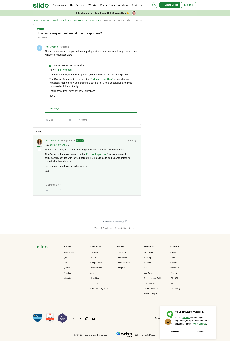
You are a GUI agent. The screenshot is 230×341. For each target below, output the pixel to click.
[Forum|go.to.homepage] (41, 5)
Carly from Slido (52, 140)
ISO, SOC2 (174, 278)
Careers (173, 263)
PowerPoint (95, 252)
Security (173, 273)
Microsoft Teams (96, 268)
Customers (174, 268)
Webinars (147, 263)
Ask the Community (72, 20)
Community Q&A (91, 20)
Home (35, 20)
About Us (174, 258)
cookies (186, 317)
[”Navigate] (42, 247)
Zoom (92, 273)
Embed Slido (95, 283)
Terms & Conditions (103, 228)
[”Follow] (73, 320)
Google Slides (96, 263)
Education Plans (123, 263)
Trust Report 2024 (151, 288)
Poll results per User (101, 79)
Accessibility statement (125, 228)
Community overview (50, 20)
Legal (172, 283)
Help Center (148, 252)
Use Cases (148, 273)
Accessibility (175, 288)
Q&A (65, 258)
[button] (169, 5)
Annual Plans (122, 258)
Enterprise (121, 268)
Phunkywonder (51, 47)
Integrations (68, 278)
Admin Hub (137, 5)
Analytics (67, 273)
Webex (93, 258)
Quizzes (67, 268)
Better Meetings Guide (153, 278)
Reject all (175, 332)
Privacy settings (199, 324)
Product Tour (69, 252)
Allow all (200, 332)
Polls (66, 263)
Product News (107, 5)
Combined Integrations (99, 288)
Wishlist (92, 5)
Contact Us (174, 252)
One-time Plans (123, 252)
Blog (145, 268)
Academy (123, 5)
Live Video (94, 278)
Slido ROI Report (150, 294)
